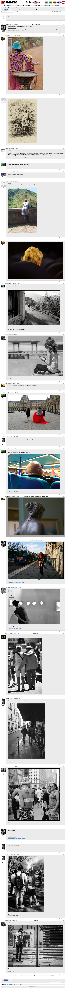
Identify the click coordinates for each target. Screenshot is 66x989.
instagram (23, 582)
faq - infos (9, 5)
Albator (8, 828)
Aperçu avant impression (61, 7)
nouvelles (17, 984)
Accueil (4, 984)
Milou (8, 436)
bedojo (8, 283)
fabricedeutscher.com (11, 582)
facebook (19, 582)
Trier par (39, 975)
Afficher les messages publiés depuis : (23, 975)
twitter (17, 628)
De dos (36, 10)
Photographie (10, 7)
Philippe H (9, 587)
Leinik (8, 633)
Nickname (9, 14)
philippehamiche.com (11, 628)
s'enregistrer (47, 5)
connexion (57, 5)
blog (16, 582)
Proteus (8, 35)
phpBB (31, 986)
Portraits (15, 7)
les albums (37, 5)
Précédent (3, 975)
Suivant (63, 975)
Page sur (58, 11)
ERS (8, 334)
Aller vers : (48, 982)
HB (7, 171)
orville (8, 162)
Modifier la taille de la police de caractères (63, 7)
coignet (8, 148)
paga (8, 24)
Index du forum (5, 7)
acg (7, 96)
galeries (10, 984)
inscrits (18, 5)
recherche (28, 5)
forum (7, 984)
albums (13, 984)
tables (21, 984)
